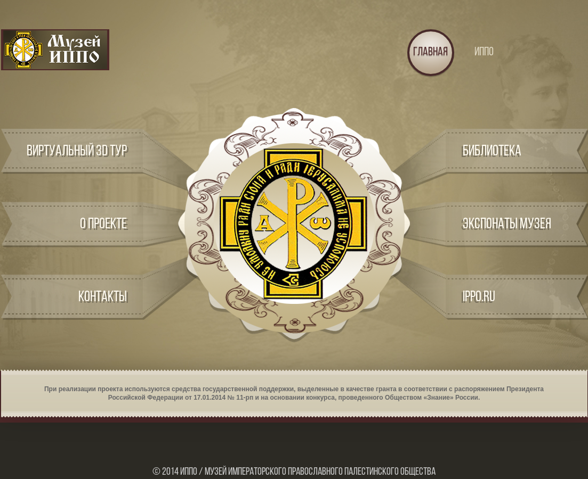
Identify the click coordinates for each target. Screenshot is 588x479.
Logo (55, 49)
